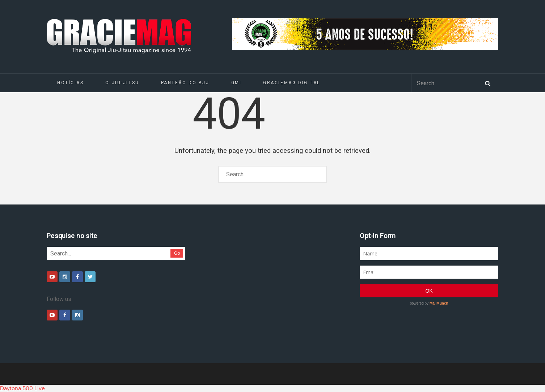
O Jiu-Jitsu (122, 82)
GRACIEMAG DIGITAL (291, 82)
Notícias (70, 82)
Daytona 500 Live (22, 388)
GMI (236, 82)
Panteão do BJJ (185, 82)
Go (177, 253)
